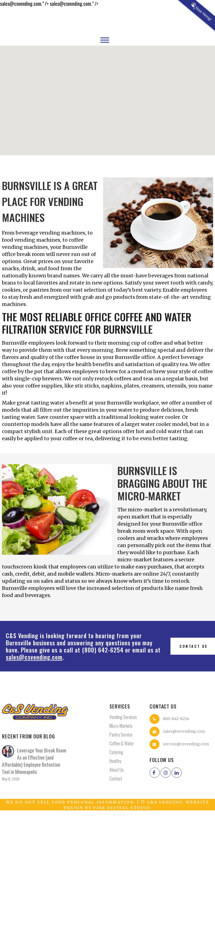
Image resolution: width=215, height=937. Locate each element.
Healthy (115, 761)
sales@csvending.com (34, 656)
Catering (116, 752)
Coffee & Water (121, 743)
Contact (115, 779)
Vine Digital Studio (121, 807)
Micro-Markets (121, 726)
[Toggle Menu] (104, 40)
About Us (116, 770)
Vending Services (123, 717)
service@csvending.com (186, 743)
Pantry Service (121, 735)
